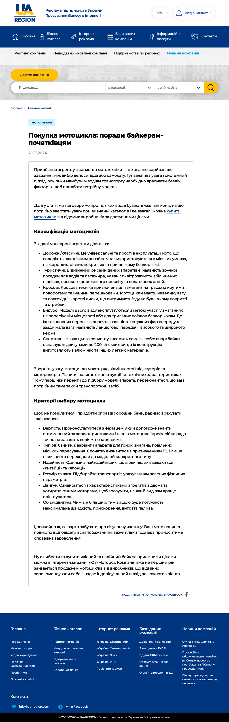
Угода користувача (24, 655)
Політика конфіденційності (23, 664)
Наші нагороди (21, 648)
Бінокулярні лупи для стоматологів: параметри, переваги (200, 679)
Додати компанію (34, 75)
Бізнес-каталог (53, 36)
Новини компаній (183, 53)
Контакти (208, 36)
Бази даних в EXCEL (153, 648)
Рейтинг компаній (30, 53)
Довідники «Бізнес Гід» (155, 641)
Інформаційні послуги (168, 36)
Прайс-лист (19, 672)
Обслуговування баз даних (153, 664)
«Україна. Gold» (106, 655)
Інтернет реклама (86, 36)
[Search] (58, 87)
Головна (28, 36)
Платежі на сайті (22, 679)
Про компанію (20, 641)
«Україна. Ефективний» (112, 641)
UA (159, 13)
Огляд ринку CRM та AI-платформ (199, 643)
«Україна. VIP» (106, 662)
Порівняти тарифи (109, 668)
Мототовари (42, 122)
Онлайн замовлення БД (156, 672)
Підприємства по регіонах (137, 53)
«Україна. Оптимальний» (113, 648)
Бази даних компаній (125, 36)
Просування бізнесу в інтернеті (78, 13)
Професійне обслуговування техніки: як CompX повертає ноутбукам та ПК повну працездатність (199, 660)
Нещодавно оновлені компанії (80, 53)
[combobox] (179, 87)
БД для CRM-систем (153, 655)
